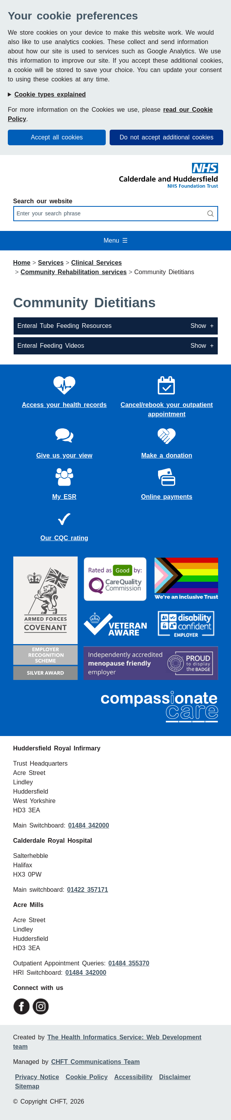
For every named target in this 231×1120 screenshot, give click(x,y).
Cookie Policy (86, 1077)
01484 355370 (128, 963)
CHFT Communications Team (95, 1061)
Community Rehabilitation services (74, 272)
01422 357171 (87, 889)
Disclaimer (175, 1077)
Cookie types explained (50, 94)
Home (21, 262)
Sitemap (27, 1086)
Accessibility (133, 1077)
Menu (115, 240)
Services (51, 262)
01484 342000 (88, 825)
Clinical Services (96, 262)
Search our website (43, 201)
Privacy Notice (37, 1077)
